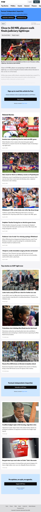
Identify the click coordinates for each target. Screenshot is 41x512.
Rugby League (15, 35)
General (26, 6)
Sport (3, 23)
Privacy (11, 506)
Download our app (21, 17)
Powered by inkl (20, 508)
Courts (20, 6)
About (19, 506)
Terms (7, 506)
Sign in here (24, 103)
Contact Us (25, 506)
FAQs (15, 506)
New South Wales (6, 35)
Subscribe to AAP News (8, 17)
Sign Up (36, 2)
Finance (34, 6)
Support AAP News (20, 484)
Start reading (20, 99)
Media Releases (32, 506)
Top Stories (4, 6)
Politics (13, 6)
